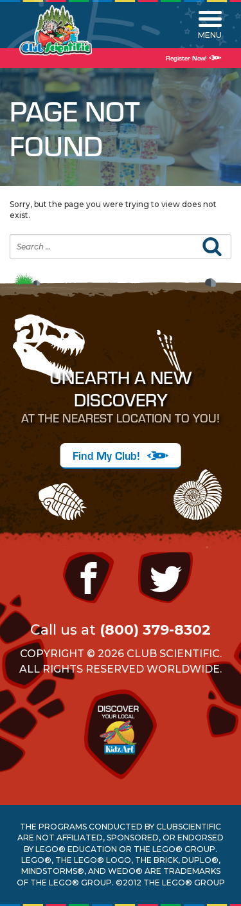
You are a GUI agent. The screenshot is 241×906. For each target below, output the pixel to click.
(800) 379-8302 (155, 630)
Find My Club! (120, 455)
